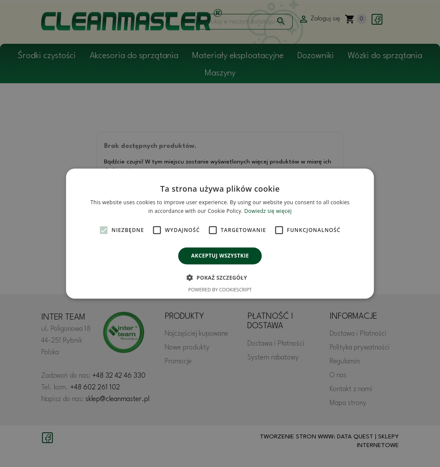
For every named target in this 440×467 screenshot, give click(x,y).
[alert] (220, 233)
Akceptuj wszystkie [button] (220, 255)
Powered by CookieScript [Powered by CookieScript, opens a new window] (220, 289)
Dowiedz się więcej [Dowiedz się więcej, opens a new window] (268, 211)
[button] (220, 277)
